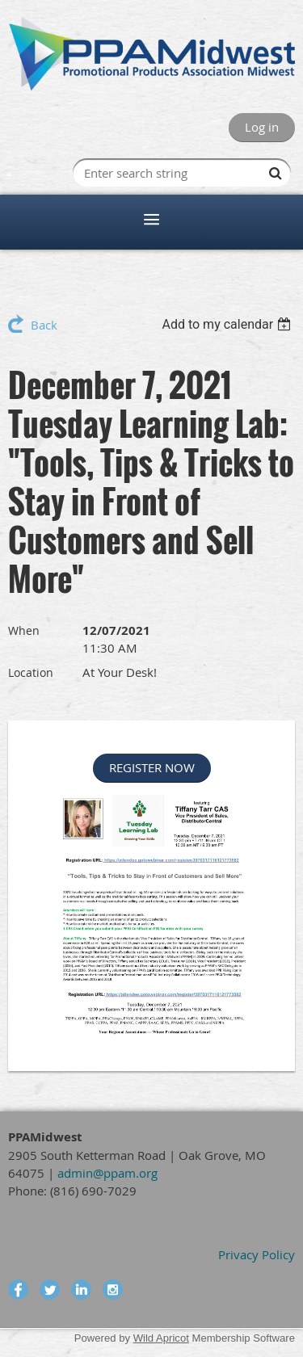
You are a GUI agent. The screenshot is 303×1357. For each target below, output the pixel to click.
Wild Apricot (161, 1338)
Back (44, 325)
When (24, 630)
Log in (262, 127)
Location (30, 672)
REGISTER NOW (152, 767)
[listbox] (228, 324)
